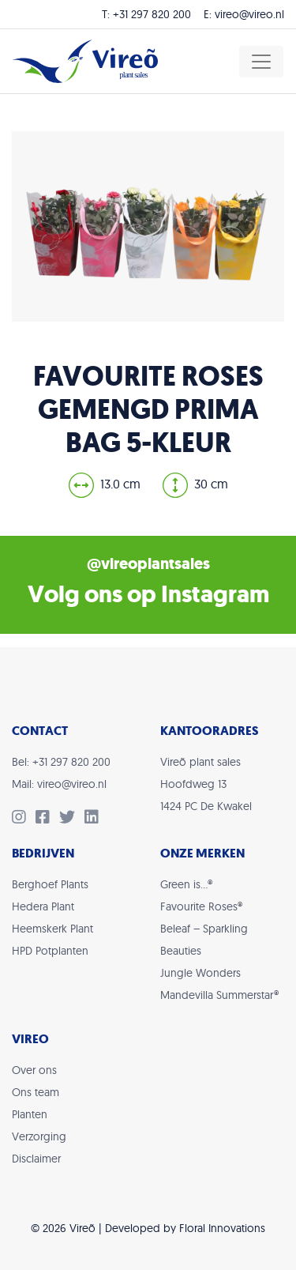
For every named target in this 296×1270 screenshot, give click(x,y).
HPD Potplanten (50, 951)
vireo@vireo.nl (249, 14)
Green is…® (186, 884)
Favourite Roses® (201, 906)
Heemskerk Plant (52, 928)
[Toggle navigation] (261, 61)
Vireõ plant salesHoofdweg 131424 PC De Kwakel (206, 784)
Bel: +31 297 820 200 (61, 762)
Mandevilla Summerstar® (219, 995)
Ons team (35, 1092)
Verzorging (39, 1136)
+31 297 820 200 (152, 14)
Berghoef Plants (50, 884)
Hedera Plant (43, 906)
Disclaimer (36, 1158)
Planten (29, 1114)
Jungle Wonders (200, 973)
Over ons (34, 1070)
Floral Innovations (222, 1228)
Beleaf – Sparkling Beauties (204, 939)
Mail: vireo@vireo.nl (59, 784)
